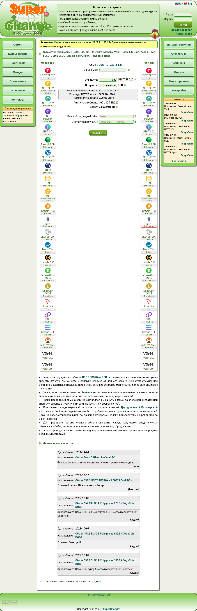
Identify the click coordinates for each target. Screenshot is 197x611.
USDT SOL (48, 130)
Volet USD (48, 354)
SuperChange (111, 609)
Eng (188, 3)
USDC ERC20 (48, 155)
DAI (48, 181)
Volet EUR (48, 365)
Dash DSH (48, 247)
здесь (97, 581)
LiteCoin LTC (48, 234)
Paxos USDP (48, 142)
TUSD (48, 168)
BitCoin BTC (48, 209)
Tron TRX (48, 304)
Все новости (179, 161)
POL (48, 317)
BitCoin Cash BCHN (48, 275)
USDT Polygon (48, 116)
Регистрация (184, 33)
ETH (48, 222)
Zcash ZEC (48, 260)
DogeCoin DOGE (48, 290)
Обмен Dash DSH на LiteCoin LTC (95, 457)
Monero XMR (48, 343)
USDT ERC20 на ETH (111, 64)
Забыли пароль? (181, 29)
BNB (48, 195)
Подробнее (186, 112)
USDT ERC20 (48, 101)
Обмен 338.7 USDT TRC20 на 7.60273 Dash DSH (103, 480)
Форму (18, 115)
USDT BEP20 (48, 87)
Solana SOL (48, 330)
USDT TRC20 (48, 73)
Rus (179, 3)
